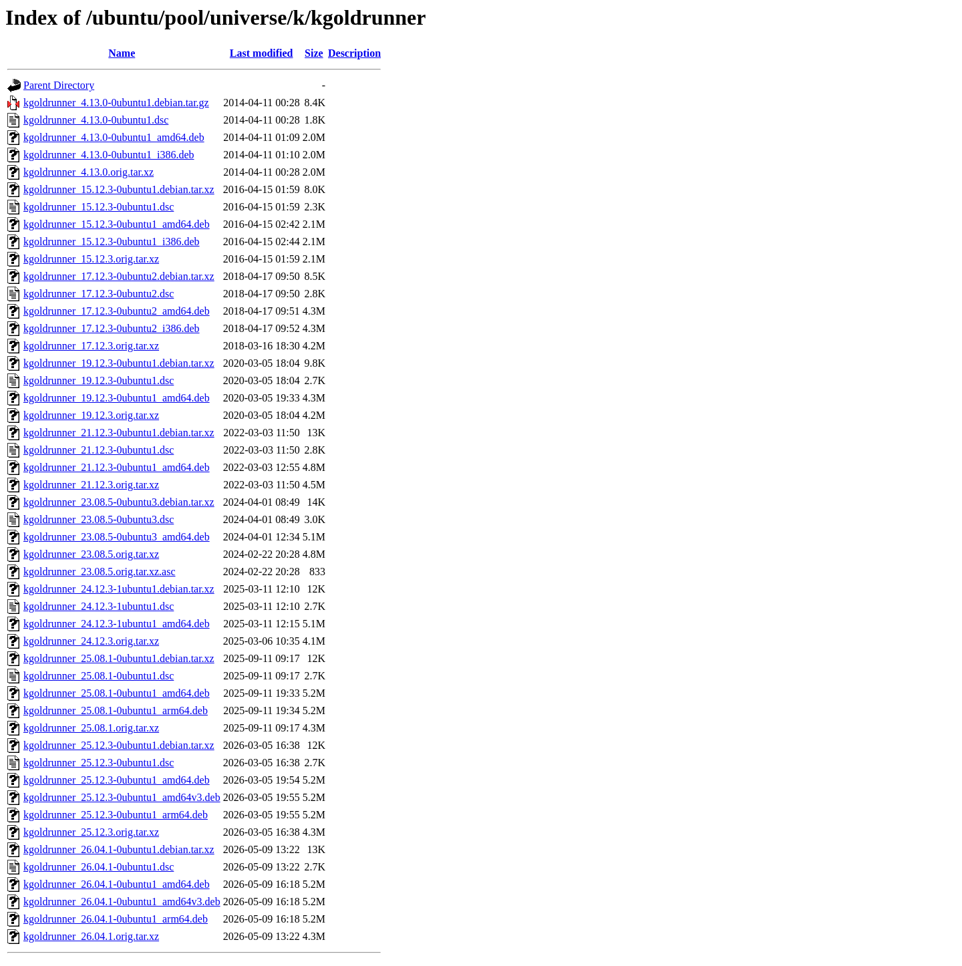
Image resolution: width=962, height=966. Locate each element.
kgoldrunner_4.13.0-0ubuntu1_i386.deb (108, 154)
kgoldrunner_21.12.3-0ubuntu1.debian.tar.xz (118, 432)
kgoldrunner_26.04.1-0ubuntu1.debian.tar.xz (118, 849)
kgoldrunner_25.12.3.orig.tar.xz (91, 832)
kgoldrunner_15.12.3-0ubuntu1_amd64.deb (116, 224)
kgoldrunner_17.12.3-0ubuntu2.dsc (98, 293)
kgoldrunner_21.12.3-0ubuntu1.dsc (98, 450)
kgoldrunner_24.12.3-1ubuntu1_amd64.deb (116, 623)
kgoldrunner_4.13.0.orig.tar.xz (88, 172)
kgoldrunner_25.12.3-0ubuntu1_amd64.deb (116, 780)
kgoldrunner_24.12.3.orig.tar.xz (91, 641)
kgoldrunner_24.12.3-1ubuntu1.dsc (98, 606)
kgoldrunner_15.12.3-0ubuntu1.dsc (98, 206)
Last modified (261, 53)
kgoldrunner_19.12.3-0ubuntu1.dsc (98, 380)
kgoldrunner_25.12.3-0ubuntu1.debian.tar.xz (118, 745)
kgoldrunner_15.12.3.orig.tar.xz (91, 259)
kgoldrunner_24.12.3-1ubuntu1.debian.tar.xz (118, 589)
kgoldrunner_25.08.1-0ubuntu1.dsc (98, 675)
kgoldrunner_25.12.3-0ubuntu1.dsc (98, 762)
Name (121, 53)
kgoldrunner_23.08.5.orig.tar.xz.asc (99, 571)
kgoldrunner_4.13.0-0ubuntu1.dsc (95, 120)
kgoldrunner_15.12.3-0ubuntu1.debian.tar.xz (118, 189)
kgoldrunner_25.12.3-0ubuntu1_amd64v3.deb (121, 797)
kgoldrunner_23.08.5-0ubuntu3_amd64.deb (116, 536)
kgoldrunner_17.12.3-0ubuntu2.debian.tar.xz (118, 276)
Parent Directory (58, 85)
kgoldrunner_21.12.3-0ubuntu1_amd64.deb (116, 467)
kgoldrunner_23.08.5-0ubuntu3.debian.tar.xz (118, 502)
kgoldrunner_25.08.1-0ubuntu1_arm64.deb (115, 710)
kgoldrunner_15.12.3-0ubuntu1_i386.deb (111, 241)
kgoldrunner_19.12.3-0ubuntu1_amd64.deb (116, 398)
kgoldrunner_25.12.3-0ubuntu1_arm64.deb (115, 814)
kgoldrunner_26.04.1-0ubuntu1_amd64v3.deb (121, 901)
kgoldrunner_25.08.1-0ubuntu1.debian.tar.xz (118, 658)
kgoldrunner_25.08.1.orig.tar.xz (91, 728)
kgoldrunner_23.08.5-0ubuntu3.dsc (98, 519)
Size (314, 53)
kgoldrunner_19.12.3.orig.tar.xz (91, 415)
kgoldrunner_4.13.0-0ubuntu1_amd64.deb (113, 137)
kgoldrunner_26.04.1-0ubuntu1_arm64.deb (115, 919)
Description (354, 53)
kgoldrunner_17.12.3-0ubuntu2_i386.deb (111, 328)
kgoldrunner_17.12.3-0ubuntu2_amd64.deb (116, 311)
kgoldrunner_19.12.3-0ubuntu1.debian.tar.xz (118, 363)
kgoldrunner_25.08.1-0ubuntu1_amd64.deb (116, 693)
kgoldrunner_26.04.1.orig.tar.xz (91, 936)
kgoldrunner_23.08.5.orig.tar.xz (91, 554)
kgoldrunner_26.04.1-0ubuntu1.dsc (98, 866)
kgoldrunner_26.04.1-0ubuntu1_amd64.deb (116, 884)
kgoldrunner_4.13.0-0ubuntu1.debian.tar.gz (116, 102)
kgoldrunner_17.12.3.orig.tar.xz (91, 345)
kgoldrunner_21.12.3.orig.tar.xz (91, 484)
